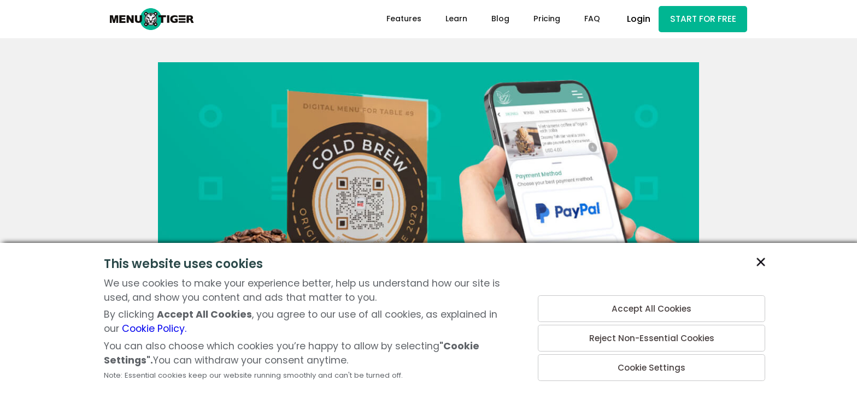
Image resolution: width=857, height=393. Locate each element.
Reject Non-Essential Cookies (651, 335)
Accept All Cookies (652, 303)
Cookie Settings (651, 366)
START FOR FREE (699, 20)
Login (632, 20)
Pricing (540, 19)
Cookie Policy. (154, 328)
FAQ (586, 19)
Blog (494, 19)
